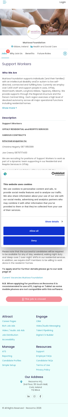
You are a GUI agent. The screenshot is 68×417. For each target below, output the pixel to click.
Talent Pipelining (44, 330)
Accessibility (8, 339)
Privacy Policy (43, 369)
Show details (52, 221)
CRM (38, 321)
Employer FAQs (44, 356)
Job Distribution (10, 334)
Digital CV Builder (45, 334)
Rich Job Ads (8, 325)
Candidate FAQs (44, 360)
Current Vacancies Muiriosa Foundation (22, 277)
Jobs (5, 52)
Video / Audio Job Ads (13, 330)
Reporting (7, 356)
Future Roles (44, 53)
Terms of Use (43, 365)
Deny (34, 240)
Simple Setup (9, 365)
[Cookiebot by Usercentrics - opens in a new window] (52, 174)
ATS (4, 351)
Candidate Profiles (11, 360)
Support (40, 351)
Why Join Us (16, 53)
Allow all (34, 231)
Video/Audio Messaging (48, 325)
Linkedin (28, 396)
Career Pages (9, 321)
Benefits (29, 53)
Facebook (40, 396)
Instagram (34, 396)
